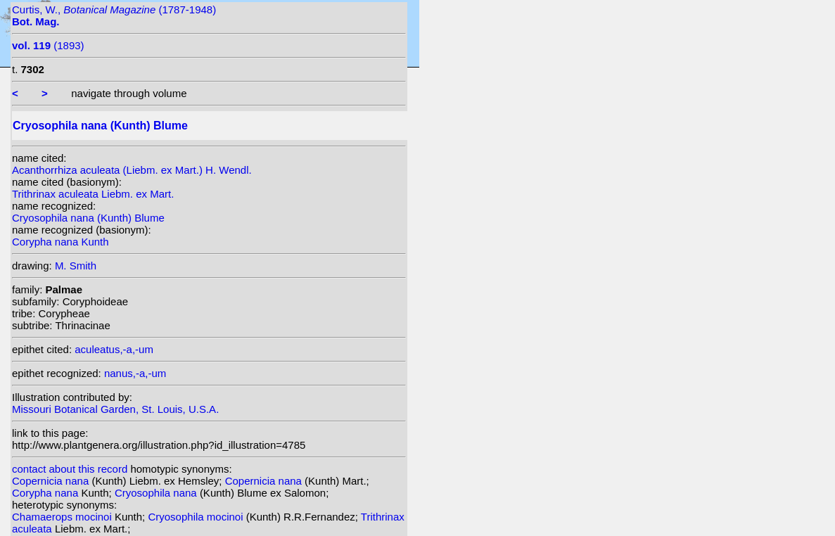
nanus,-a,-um (135, 373)
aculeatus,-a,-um (114, 349)
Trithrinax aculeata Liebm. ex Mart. (93, 194)
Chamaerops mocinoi (63, 517)
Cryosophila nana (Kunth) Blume (88, 218)
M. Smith (75, 266)
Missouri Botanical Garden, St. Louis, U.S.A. (115, 409)
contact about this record (69, 469)
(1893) (48, 45)
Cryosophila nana (157, 493)
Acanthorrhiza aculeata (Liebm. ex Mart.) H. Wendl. (132, 170)
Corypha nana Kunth (60, 242)
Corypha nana (46, 493)
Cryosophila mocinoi (197, 517)
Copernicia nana (51, 481)
